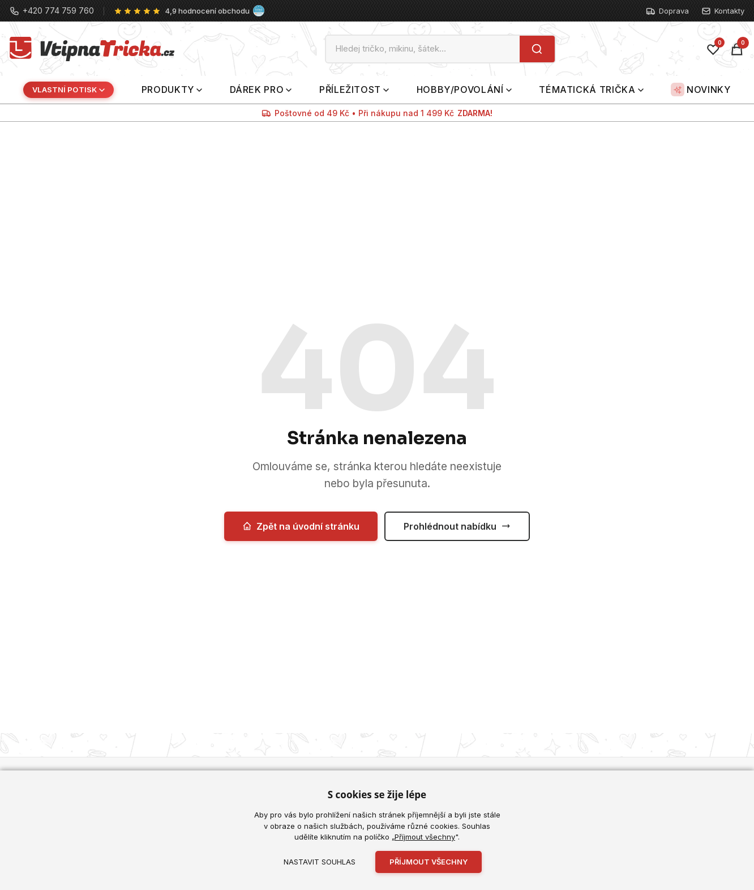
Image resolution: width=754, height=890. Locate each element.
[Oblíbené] (713, 49)
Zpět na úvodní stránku (300, 526)
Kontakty (722, 11)
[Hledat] (537, 49)
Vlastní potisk (68, 89)
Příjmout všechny (425, 836)
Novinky (700, 89)
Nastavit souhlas (319, 861)
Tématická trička (591, 89)
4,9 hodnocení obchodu (207, 10)
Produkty (172, 89)
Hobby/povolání (464, 89)
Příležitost (354, 89)
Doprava (667, 11)
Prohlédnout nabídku (457, 526)
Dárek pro (261, 89)
